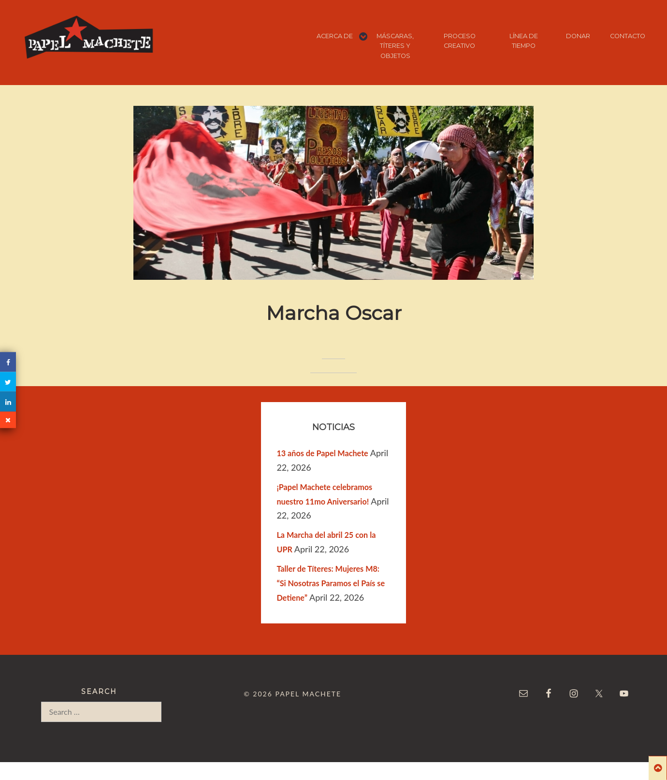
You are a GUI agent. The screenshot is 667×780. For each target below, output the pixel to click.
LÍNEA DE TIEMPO (523, 40)
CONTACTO (627, 36)
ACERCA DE (335, 36)
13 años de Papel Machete (322, 453)
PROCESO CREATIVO (460, 40)
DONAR (578, 36)
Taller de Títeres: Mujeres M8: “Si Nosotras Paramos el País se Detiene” (330, 583)
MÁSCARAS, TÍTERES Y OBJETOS (395, 45)
